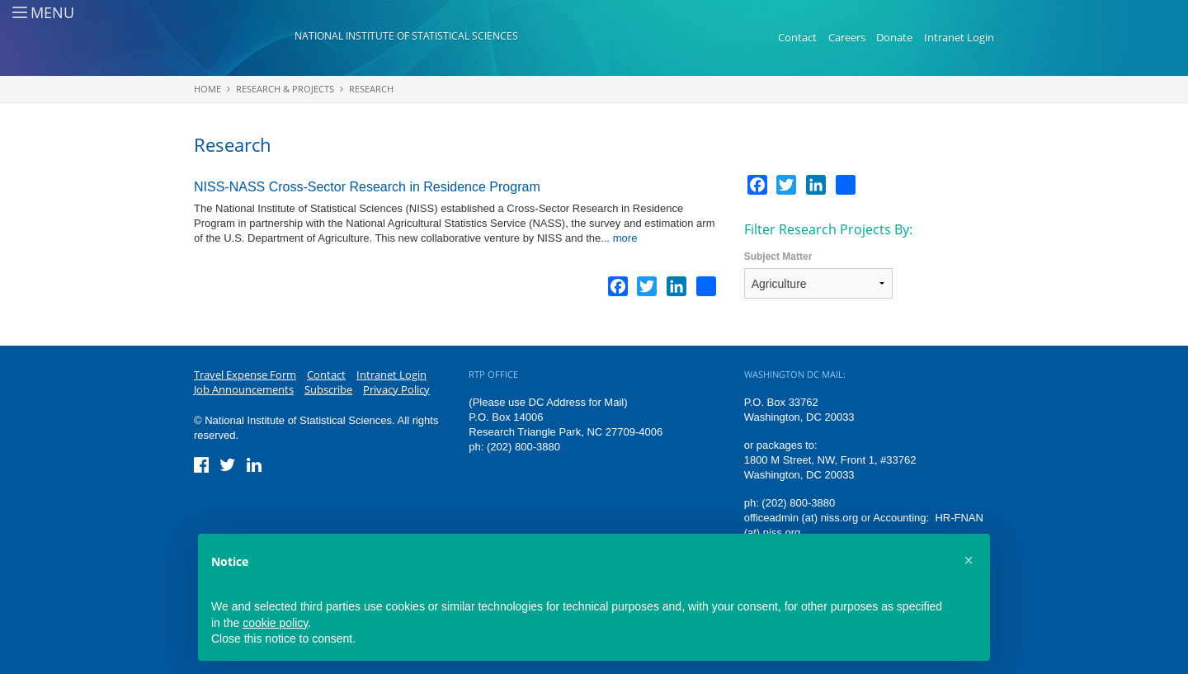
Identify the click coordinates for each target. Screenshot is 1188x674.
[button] (968, 560)
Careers (846, 37)
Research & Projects (285, 88)
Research (371, 88)
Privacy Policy (396, 389)
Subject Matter (778, 256)
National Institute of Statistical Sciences (406, 36)
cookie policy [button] (275, 622)
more (625, 238)
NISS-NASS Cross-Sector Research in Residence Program (367, 187)
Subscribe (328, 389)
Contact (797, 37)
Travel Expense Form (245, 374)
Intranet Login (959, 37)
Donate (894, 37)
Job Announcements (244, 389)
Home (207, 88)
